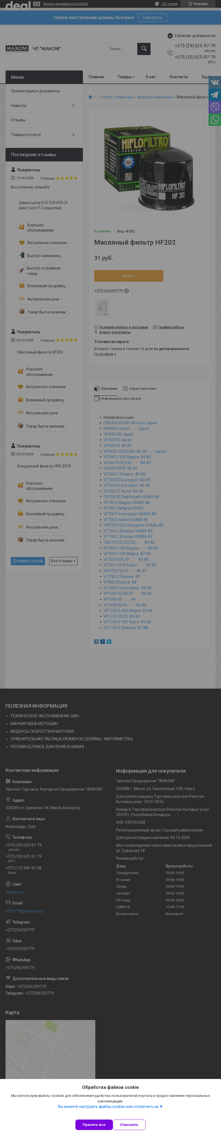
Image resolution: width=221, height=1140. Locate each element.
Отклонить (129, 1125)
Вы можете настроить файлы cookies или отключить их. (108, 1106)
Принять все (94, 1125)
